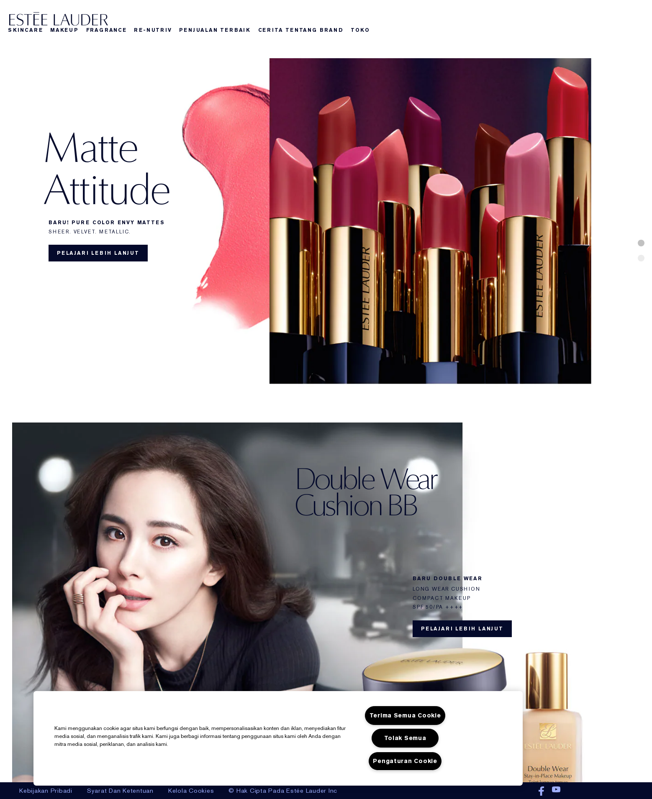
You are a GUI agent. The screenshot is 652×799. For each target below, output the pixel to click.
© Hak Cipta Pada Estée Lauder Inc (282, 790)
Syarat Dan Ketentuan (120, 790)
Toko (360, 30)
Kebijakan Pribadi (45, 790)
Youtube (556, 791)
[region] (278, 738)
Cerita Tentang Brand (301, 30)
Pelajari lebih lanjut (98, 253)
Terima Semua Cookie (405, 716)
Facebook (541, 791)
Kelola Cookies (191, 790)
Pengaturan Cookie (405, 761)
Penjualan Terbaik (215, 30)
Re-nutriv (153, 30)
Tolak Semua (405, 738)
